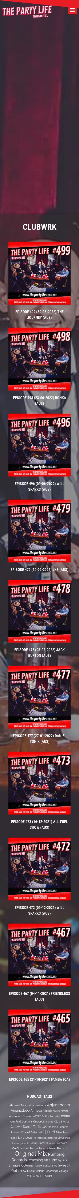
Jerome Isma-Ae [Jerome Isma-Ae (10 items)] (20, 1143)
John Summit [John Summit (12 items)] (38, 1143)
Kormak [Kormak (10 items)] (50, 1143)
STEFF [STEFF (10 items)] (38, 1165)
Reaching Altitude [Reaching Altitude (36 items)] (42, 1160)
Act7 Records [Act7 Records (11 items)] (39, 1105)
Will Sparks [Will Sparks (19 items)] (44, 1176)
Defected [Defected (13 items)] (36, 1132)
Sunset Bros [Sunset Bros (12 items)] (50, 1165)
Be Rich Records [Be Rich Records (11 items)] (50, 1116)
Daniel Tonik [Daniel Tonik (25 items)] (32, 1127)
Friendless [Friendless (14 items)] (62, 1132)
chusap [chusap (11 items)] (49, 1121)
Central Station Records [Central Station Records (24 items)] (27, 1121)
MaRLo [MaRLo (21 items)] (16, 1148)
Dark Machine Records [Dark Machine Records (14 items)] (55, 1126)
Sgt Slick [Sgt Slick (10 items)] (62, 1160)
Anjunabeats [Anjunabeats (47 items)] (58, 1104)
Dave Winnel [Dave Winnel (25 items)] (20, 1132)
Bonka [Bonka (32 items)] (65, 1116)
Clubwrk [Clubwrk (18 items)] (16, 1126)
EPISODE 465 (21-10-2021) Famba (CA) (39, 1079)
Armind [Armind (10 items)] (64, 1111)
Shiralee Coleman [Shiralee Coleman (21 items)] (22, 1165)
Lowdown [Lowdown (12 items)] (61, 1143)
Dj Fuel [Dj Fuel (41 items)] (49, 1132)
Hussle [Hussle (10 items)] (13, 1138)
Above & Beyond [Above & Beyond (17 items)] (20, 1105)
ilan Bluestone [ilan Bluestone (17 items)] (26, 1137)
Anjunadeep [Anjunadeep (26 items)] (20, 1110)
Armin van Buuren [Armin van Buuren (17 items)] (20, 1116)
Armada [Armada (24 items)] (36, 1110)
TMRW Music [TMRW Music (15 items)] (26, 1170)
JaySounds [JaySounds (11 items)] (64, 1137)
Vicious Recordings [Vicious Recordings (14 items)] (46, 1170)
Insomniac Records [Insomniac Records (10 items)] (47, 1138)
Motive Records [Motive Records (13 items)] (39, 1148)
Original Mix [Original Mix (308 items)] (31, 1153)
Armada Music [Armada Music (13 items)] (51, 1110)
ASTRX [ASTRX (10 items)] (37, 1116)
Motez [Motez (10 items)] (26, 1148)
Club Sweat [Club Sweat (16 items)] (61, 1121)
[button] (72, 9)
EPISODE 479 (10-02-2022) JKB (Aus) (39, 569)
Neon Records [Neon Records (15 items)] (58, 1148)
